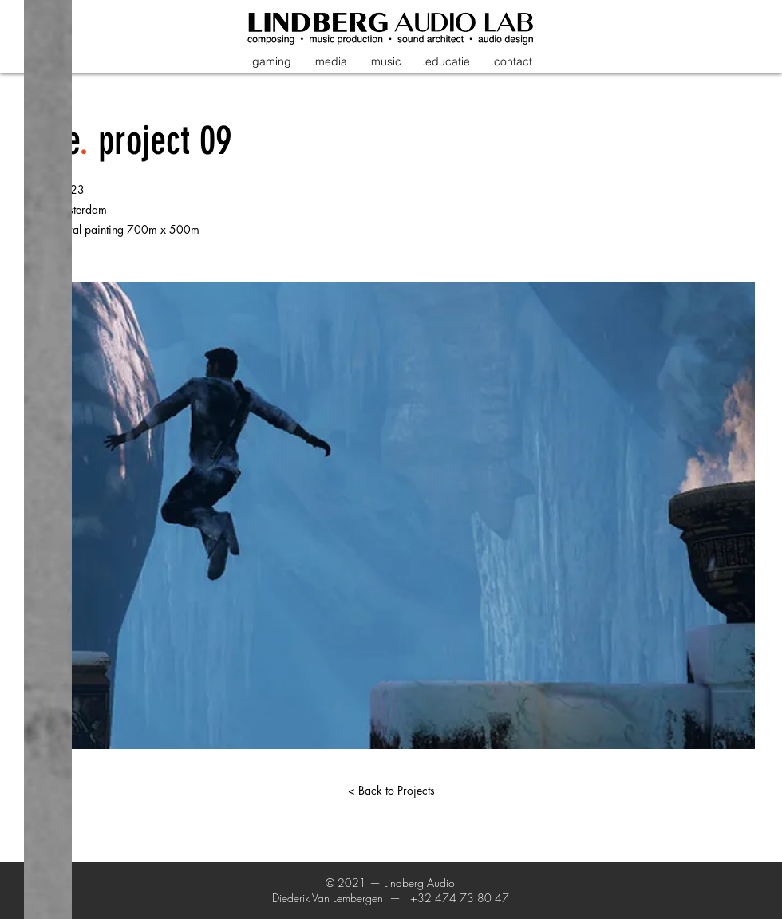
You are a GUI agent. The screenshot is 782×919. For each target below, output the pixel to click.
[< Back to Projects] (391, 791)
